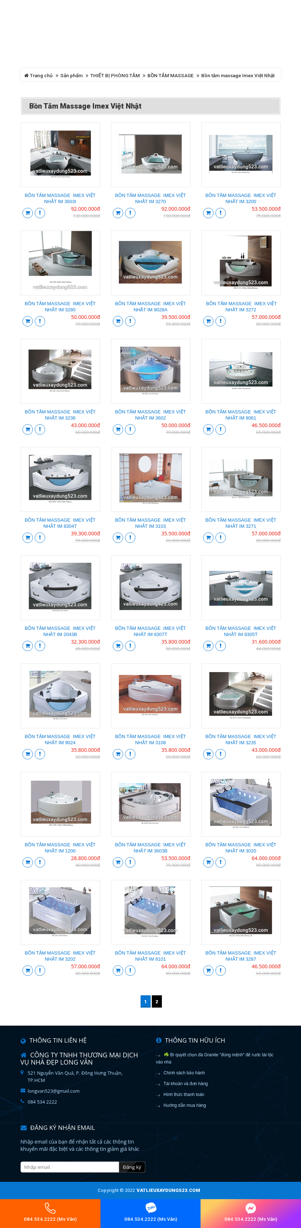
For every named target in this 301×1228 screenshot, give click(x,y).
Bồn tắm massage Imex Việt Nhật (238, 75)
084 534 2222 (42, 1101)
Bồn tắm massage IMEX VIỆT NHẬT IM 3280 (60, 306)
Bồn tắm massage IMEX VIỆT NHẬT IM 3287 (241, 956)
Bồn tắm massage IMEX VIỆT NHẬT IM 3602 (150, 415)
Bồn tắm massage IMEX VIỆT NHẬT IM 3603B (150, 848)
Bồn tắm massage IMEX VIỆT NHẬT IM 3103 (150, 523)
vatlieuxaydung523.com (168, 1190)
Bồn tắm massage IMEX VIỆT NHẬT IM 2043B (60, 631)
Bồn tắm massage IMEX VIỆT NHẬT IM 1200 (60, 848)
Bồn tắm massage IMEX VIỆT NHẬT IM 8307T (150, 631)
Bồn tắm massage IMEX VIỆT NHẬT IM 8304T (60, 523)
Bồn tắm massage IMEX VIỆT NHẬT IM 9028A (150, 306)
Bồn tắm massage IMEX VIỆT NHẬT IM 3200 (241, 198)
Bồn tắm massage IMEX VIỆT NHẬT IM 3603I (60, 198)
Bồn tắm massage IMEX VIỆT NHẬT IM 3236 (60, 415)
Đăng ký (132, 1167)
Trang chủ (38, 75)
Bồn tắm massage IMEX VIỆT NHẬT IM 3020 (241, 848)
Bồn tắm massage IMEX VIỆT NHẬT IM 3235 (241, 739)
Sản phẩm (71, 75)
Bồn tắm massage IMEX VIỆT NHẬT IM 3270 (150, 198)
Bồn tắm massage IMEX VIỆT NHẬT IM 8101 (150, 956)
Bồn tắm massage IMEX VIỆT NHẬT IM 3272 (241, 306)
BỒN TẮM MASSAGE (170, 75)
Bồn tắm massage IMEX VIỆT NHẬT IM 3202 (60, 956)
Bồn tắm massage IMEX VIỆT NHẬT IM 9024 (60, 739)
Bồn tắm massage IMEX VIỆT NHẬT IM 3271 (241, 523)
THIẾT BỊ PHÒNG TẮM (115, 75)
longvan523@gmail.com (54, 1091)
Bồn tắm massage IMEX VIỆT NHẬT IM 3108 (150, 739)
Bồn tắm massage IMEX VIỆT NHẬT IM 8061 (241, 415)
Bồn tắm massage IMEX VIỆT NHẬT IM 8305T (241, 631)
